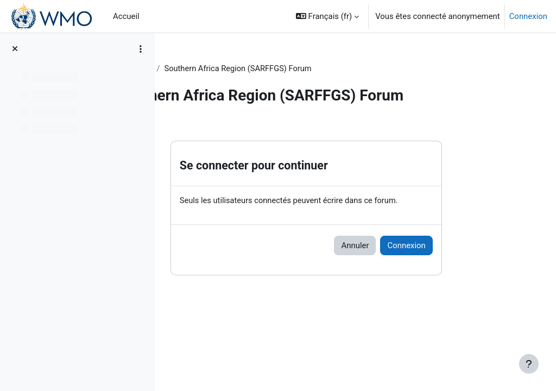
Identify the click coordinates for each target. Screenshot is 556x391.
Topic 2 (227, 69)
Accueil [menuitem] (126, 16)
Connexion (528, 16)
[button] (327, 16)
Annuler (395, 245)
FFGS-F (189, 69)
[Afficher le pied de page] (529, 364)
